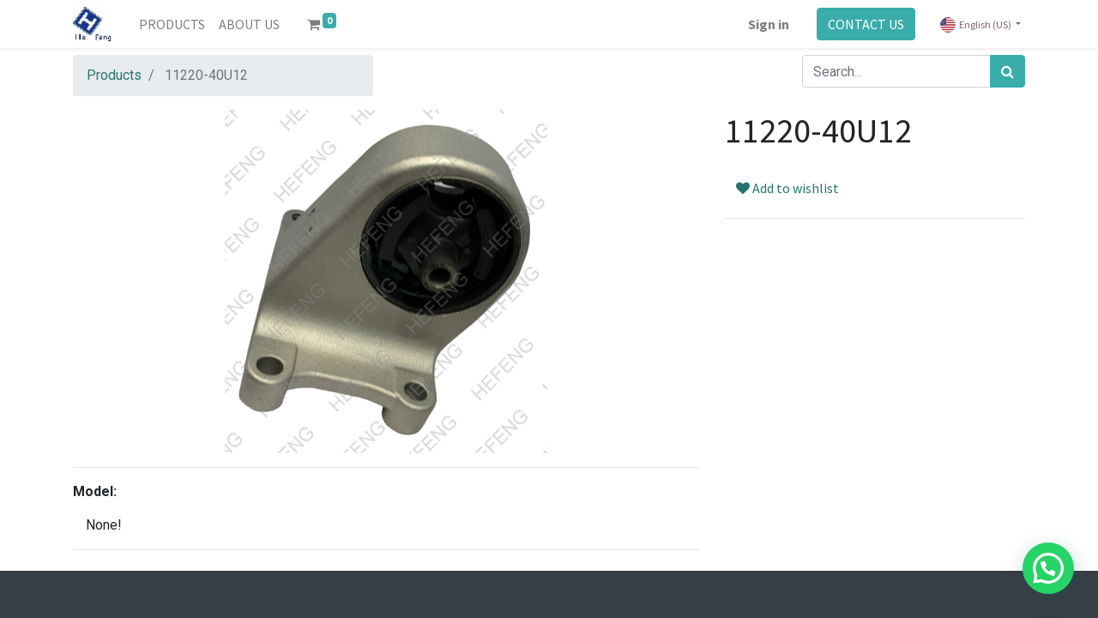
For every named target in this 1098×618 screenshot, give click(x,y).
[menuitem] (172, 24)
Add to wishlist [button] (787, 188)
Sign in (768, 24)
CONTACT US (866, 24)
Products (114, 75)
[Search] (1007, 71)
